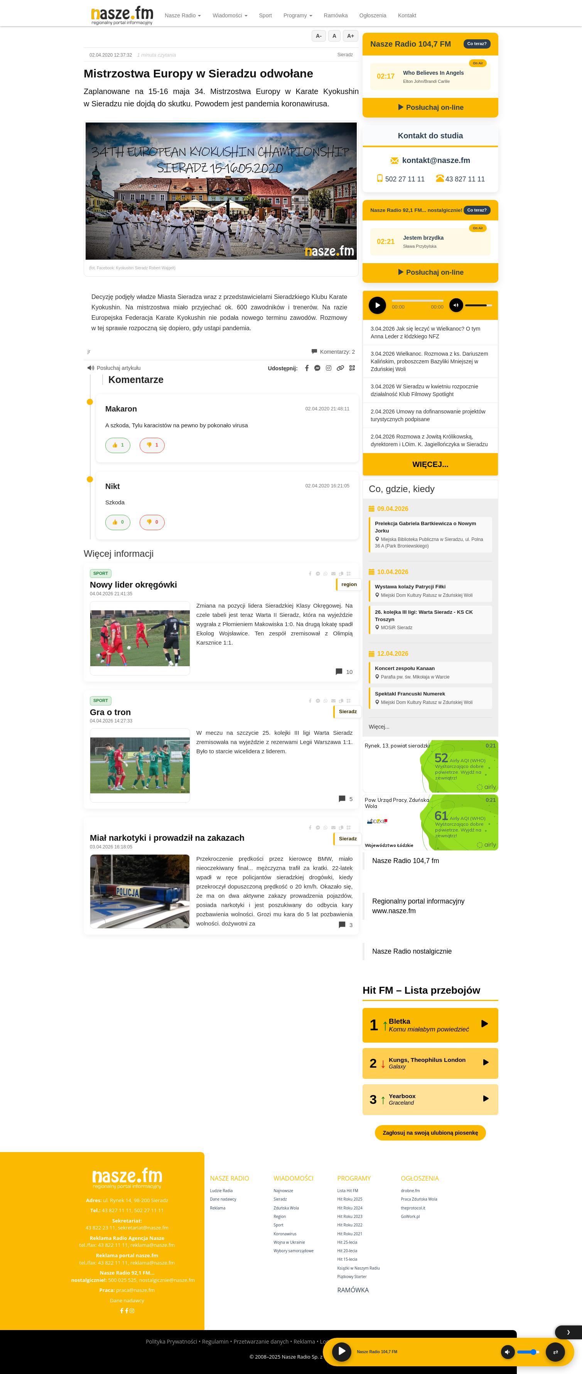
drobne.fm (410, 1190)
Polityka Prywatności (171, 1341)
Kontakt (407, 15)
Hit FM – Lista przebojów (421, 990)
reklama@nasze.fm (152, 1244)
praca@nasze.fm (135, 1290)
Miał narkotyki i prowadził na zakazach (167, 838)
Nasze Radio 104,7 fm (405, 861)
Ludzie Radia (221, 1190)
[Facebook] (121, 1310)
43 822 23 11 (100, 1227)
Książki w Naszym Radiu (358, 1268)
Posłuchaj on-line (430, 107)
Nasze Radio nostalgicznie (412, 951)
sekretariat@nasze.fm (143, 1227)
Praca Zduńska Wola (419, 1199)
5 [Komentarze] (345, 799)
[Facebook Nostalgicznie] (126, 1310)
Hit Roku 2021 (350, 1233)
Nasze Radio (183, 15)
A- (319, 36)
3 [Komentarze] (345, 924)
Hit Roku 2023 (350, 1216)
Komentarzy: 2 (333, 352)
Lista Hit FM (347, 1190)
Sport (265, 15)
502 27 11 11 (405, 179)
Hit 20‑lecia (347, 1250)
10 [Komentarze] (344, 671)
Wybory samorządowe (294, 1250)
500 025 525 (122, 1280)
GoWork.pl (410, 1216)
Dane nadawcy (127, 1300)
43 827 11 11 (465, 179)
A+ (350, 36)
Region (280, 1216)
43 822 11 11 (113, 1244)
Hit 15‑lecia (347, 1259)
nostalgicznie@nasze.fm (167, 1280)
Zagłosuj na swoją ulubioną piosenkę (430, 1133)
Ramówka (336, 15)
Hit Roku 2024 (350, 1208)
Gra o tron (110, 712)
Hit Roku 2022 (350, 1225)
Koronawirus (285, 1233)
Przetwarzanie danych (260, 1341)
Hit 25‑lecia (347, 1242)
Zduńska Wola (286, 1208)
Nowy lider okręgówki (133, 585)
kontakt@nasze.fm (436, 160)
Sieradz (280, 1199)
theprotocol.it (413, 1208)
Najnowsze (284, 1190)
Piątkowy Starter (352, 1276)
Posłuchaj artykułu (114, 368)
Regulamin (215, 1341)
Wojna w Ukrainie (289, 1242)
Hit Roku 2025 (350, 1199)
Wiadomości (230, 15)
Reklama (218, 1208)
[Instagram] (132, 1310)
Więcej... (430, 464)
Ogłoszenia (372, 15)
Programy (297, 15)
